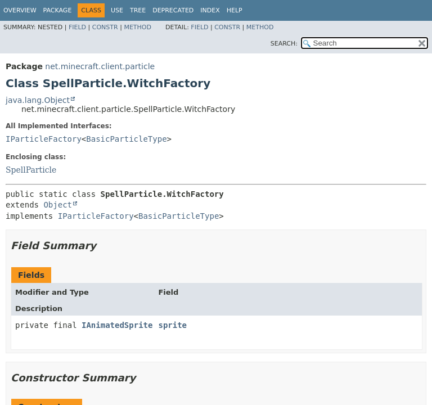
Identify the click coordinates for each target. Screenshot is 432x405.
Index (209, 10)
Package (57, 10)
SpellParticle (31, 169)
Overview (20, 10)
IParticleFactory (44, 138)
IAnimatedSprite (117, 325)
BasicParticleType (126, 138)
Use (117, 10)
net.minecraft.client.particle (100, 66)
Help (234, 10)
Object (57, 204)
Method (137, 27)
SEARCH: (284, 43)
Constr (105, 27)
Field (77, 27)
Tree (138, 10)
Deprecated (173, 10)
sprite (172, 325)
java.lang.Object (38, 100)
